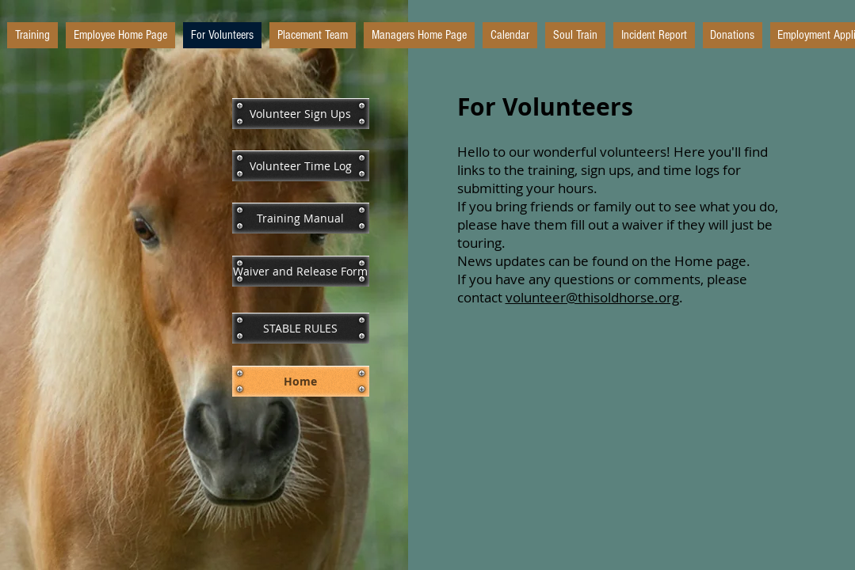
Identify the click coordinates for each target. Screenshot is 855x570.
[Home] (300, 381)
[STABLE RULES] (300, 328)
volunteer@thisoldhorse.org (592, 297)
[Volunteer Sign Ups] (300, 113)
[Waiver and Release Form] (300, 271)
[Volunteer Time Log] (300, 165)
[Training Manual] (300, 218)
